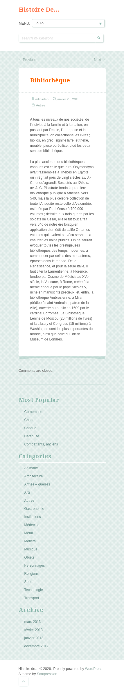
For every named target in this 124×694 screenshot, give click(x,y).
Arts (27, 492)
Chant (29, 420)
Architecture (33, 476)
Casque (30, 428)
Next (99, 60)
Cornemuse (33, 412)
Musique (30, 549)
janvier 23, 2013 (68, 99)
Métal (28, 533)
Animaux (31, 468)
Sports (29, 582)
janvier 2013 (33, 638)
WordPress (93, 669)
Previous (28, 60)
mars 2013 (32, 622)
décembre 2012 (36, 646)
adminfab (41, 99)
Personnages (34, 565)
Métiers (30, 541)
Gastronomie (34, 509)
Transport (31, 598)
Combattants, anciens (41, 444)
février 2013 (33, 630)
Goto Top (23, 681)
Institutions (32, 517)
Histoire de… (39, 9)
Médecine (31, 525)
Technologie (33, 590)
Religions (31, 574)
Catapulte (31, 436)
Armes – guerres (37, 484)
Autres (40, 105)
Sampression (47, 674)
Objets (29, 557)
